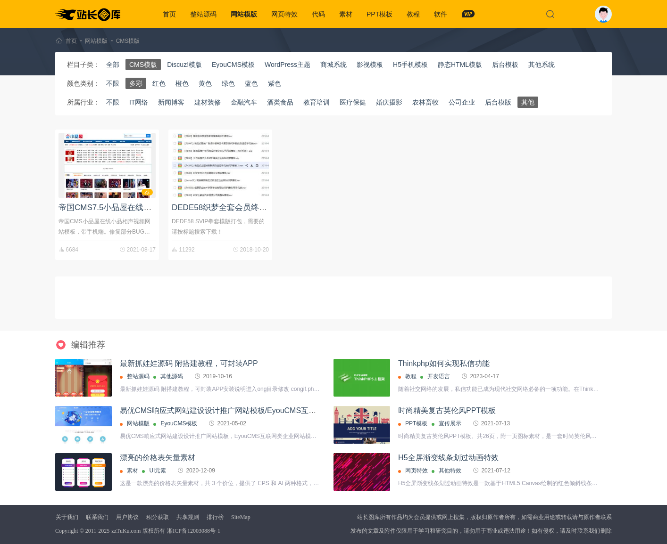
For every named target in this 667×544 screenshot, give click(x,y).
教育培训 (316, 102)
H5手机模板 (410, 64)
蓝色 (251, 83)
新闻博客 (171, 102)
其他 (527, 102)
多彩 (135, 83)
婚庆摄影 (389, 102)
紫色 (274, 83)
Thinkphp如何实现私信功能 (444, 363)
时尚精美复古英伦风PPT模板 (447, 410)
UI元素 (157, 470)
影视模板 (370, 64)
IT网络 (138, 102)
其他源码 (171, 376)
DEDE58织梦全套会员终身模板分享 (235, 207)
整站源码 (203, 14)
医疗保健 (353, 102)
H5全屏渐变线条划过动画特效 (448, 458)
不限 (112, 83)
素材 (345, 14)
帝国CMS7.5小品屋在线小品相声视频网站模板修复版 (153, 207)
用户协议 (127, 517)
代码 (318, 14)
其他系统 (541, 64)
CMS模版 (128, 41)
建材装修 (207, 102)
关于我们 (67, 517)
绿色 (228, 83)
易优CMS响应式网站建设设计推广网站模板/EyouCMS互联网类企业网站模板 (248, 410)
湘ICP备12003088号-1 (193, 531)
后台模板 (505, 64)
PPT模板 (379, 14)
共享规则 (187, 517)
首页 (169, 14)
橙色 (182, 83)
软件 (440, 14)
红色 (159, 83)
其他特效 (450, 470)
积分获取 (157, 517)
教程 (413, 14)
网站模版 (244, 14)
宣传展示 (450, 423)
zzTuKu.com (126, 531)
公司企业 (462, 102)
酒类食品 (280, 102)
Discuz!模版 (184, 64)
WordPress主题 (287, 64)
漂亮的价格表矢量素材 (157, 458)
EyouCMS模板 (233, 64)
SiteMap (240, 517)
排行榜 (215, 517)
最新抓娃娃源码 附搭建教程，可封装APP (189, 363)
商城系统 (333, 64)
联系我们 (97, 517)
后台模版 (498, 102)
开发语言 (438, 376)
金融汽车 (244, 102)
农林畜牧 (425, 102)
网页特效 (284, 14)
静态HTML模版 (460, 64)
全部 (112, 64)
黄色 (205, 83)
